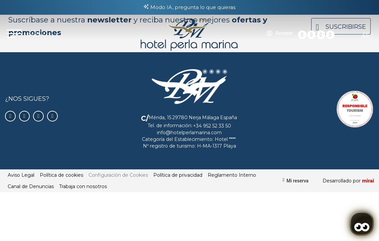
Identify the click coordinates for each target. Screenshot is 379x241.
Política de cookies (61, 175)
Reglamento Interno (232, 175)
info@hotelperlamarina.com (189, 133)
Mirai (368, 181)
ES (365, 35)
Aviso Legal (21, 175)
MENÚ (38, 34)
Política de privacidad (177, 175)
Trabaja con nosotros (83, 186)
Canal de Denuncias (31, 186)
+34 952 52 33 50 (212, 126)
